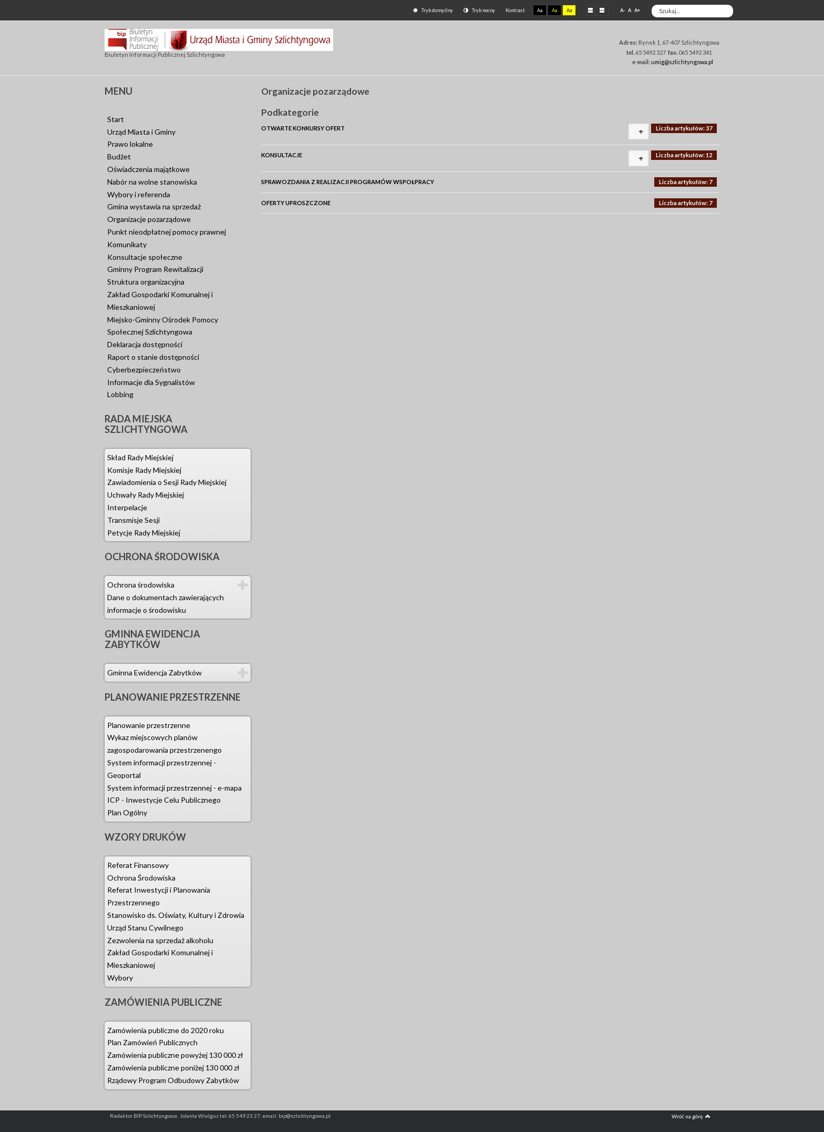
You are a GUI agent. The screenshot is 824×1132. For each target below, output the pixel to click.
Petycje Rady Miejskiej (143, 532)
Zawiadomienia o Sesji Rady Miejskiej (166, 482)
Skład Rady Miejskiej (140, 457)
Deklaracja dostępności (144, 344)
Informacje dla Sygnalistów (151, 382)
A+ (637, 10)
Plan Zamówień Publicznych (152, 1042)
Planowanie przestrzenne (148, 725)
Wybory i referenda (138, 194)
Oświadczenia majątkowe (148, 169)
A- (622, 10)
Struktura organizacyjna (145, 281)
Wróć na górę (691, 1116)
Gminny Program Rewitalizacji (155, 269)
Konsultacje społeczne (144, 256)
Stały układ (590, 10)
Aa (539, 10)
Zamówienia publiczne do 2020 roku (165, 1030)
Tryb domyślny (433, 10)
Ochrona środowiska (140, 584)
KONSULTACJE (281, 154)
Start (115, 119)
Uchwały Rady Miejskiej (145, 494)
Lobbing (120, 394)
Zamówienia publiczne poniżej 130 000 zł (173, 1067)
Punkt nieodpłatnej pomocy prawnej (166, 231)
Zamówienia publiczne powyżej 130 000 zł (175, 1054)
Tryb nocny (479, 10)
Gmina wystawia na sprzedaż (154, 206)
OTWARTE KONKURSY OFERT (303, 128)
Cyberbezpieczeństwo (144, 369)
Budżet (119, 156)
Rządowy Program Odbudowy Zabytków (173, 1080)
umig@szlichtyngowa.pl (682, 61)
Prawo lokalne (130, 143)
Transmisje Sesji (133, 520)
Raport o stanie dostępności (153, 356)
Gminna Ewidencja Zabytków (154, 672)
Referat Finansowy (138, 865)
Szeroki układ (602, 10)
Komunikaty (127, 244)
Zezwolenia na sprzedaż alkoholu (160, 940)
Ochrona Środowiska (141, 877)
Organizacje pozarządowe (149, 219)
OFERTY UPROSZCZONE (296, 202)
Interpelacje (127, 507)
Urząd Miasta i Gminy (141, 131)
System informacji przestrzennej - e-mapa (174, 787)
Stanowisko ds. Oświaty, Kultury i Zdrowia (175, 915)
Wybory (120, 977)
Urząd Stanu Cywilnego (145, 927)
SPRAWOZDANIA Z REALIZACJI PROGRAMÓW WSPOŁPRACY (347, 181)
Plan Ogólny (127, 812)
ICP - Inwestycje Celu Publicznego (164, 799)
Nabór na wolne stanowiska (152, 181)
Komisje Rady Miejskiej (144, 470)
